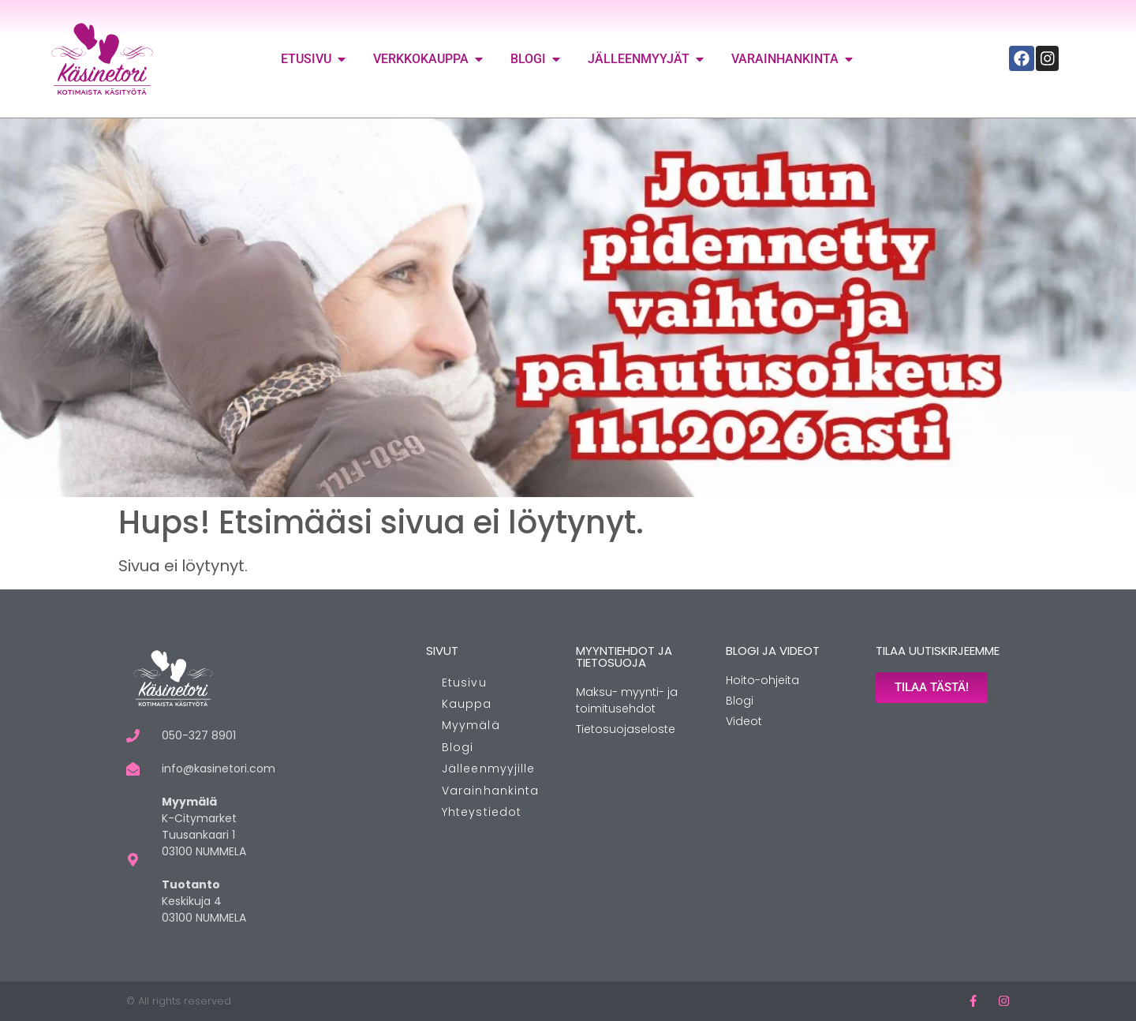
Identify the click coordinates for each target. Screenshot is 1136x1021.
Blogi (458, 747)
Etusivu (464, 682)
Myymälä (471, 725)
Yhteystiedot (481, 812)
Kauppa (467, 704)
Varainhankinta (490, 790)
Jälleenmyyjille (489, 768)
